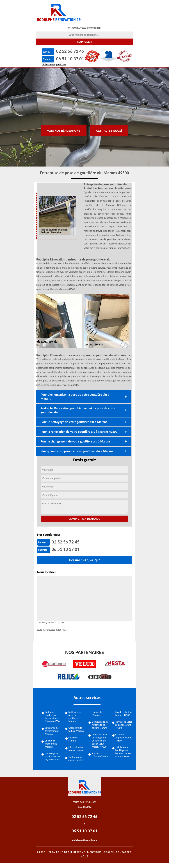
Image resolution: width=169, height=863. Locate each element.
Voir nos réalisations (63, 131)
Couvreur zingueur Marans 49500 (124, 737)
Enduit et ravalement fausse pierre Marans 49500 (52, 717)
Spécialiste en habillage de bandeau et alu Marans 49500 (123, 752)
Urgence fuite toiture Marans (76, 729)
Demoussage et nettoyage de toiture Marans (100, 724)
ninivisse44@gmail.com (54, 64)
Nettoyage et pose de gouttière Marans (75, 717)
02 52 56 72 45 (70, 51)
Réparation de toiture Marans (76, 749)
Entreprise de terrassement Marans (52, 731)
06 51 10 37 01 (70, 59)
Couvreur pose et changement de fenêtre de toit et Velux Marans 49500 (99, 740)
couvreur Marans (73, 739)
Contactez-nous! (109, 131)
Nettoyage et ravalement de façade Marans (52, 756)
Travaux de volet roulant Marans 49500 (123, 724)
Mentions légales (100, 852)
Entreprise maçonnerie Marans (51, 743)
